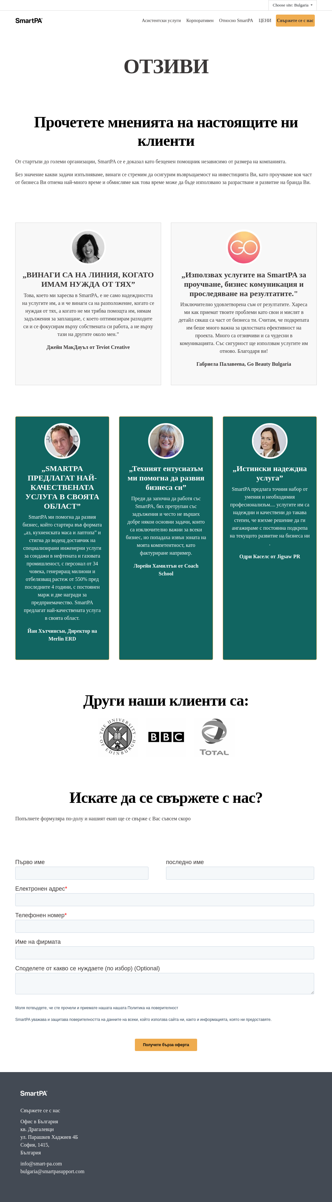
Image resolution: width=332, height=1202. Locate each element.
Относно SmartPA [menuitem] (236, 20)
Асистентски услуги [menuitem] (161, 20)
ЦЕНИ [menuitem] (265, 20)
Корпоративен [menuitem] (200, 20)
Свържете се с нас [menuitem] (295, 20)
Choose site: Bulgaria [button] (291, 5)
